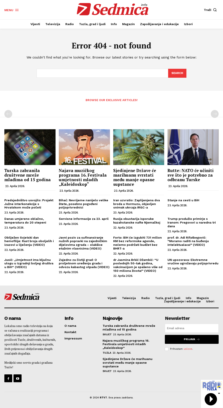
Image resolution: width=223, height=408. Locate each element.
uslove (188, 348)
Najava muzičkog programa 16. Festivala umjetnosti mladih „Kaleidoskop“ (83, 177)
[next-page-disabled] (215, 114)
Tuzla (107, 352)
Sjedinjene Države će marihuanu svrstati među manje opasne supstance (134, 177)
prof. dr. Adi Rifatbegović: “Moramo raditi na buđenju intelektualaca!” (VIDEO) (188, 241)
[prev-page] (8, 114)
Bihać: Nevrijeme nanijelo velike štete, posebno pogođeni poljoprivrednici (83, 203)
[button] (211, 9)
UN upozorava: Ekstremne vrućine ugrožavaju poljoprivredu (192, 261)
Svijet (107, 334)
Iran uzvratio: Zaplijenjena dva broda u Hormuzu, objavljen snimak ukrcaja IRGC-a (136, 203)
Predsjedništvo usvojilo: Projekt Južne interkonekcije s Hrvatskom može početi (28, 203)
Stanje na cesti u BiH (183, 200)
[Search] (177, 73)
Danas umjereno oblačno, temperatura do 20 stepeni (25, 220)
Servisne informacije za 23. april (84, 218)
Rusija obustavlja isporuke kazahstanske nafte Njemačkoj (136, 220)
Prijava (192, 339)
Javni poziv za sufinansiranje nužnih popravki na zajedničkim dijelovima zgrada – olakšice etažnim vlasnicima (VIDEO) (83, 243)
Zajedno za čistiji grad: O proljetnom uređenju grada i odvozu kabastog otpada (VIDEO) (84, 263)
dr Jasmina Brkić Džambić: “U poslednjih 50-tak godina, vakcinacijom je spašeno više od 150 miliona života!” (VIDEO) (137, 265)
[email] (192, 328)
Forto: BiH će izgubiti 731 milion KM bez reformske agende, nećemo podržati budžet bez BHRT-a (137, 243)
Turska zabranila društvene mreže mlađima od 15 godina (27, 175)
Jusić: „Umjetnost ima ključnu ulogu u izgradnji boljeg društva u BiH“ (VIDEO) (28, 263)
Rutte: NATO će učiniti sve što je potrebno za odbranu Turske (190, 175)
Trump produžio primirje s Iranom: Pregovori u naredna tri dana (191, 222)
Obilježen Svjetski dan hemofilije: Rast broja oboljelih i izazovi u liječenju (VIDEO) (29, 241)
